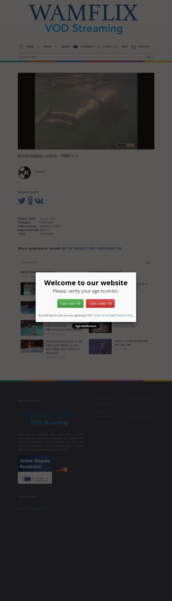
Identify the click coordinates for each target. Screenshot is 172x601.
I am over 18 (70, 303)
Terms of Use (101, 315)
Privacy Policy (124, 315)
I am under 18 (100, 303)
